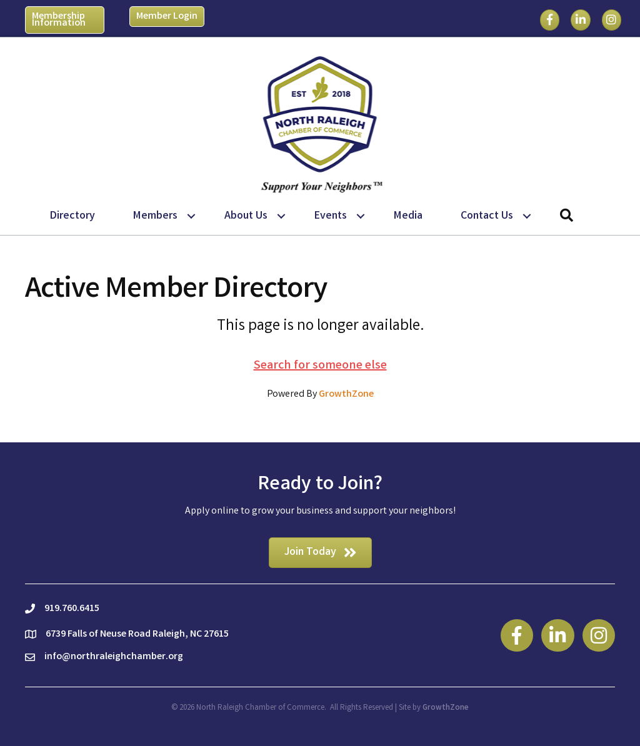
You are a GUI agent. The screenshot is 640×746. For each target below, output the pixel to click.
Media (408, 216)
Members (155, 216)
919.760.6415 (71, 609)
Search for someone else (320, 366)
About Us (246, 216)
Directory (72, 216)
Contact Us (487, 216)
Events (330, 216)
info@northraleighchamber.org (113, 657)
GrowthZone (346, 394)
